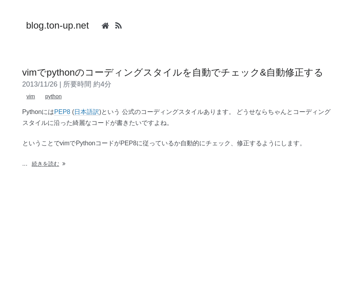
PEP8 (62, 111)
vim (31, 96)
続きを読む (49, 164)
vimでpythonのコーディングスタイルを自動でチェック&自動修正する (172, 72)
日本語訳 (86, 111)
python (53, 96)
